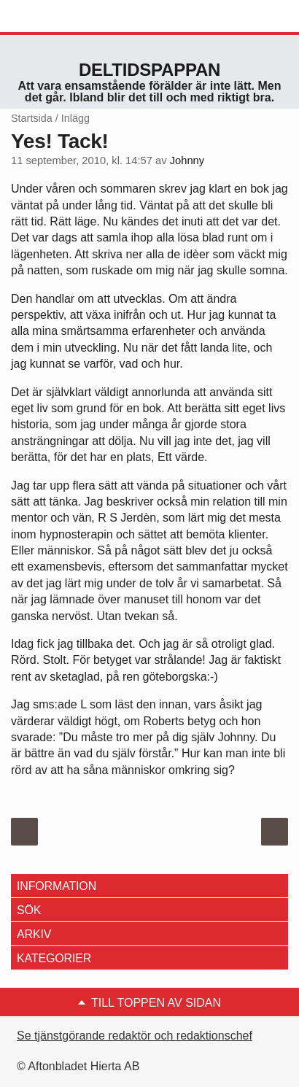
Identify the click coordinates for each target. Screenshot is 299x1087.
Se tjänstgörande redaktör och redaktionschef (134, 1035)
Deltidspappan (149, 70)
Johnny (187, 160)
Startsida (32, 118)
